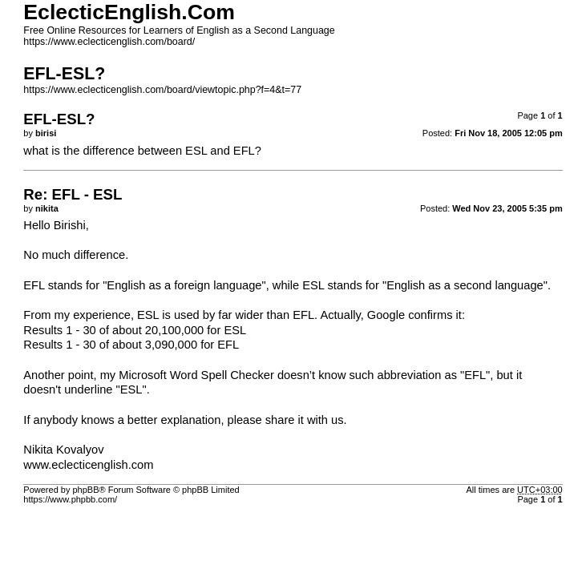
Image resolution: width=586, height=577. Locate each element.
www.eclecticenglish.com (88, 464)
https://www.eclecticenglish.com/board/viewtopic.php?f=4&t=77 (162, 89)
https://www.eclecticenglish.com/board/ (109, 41)
